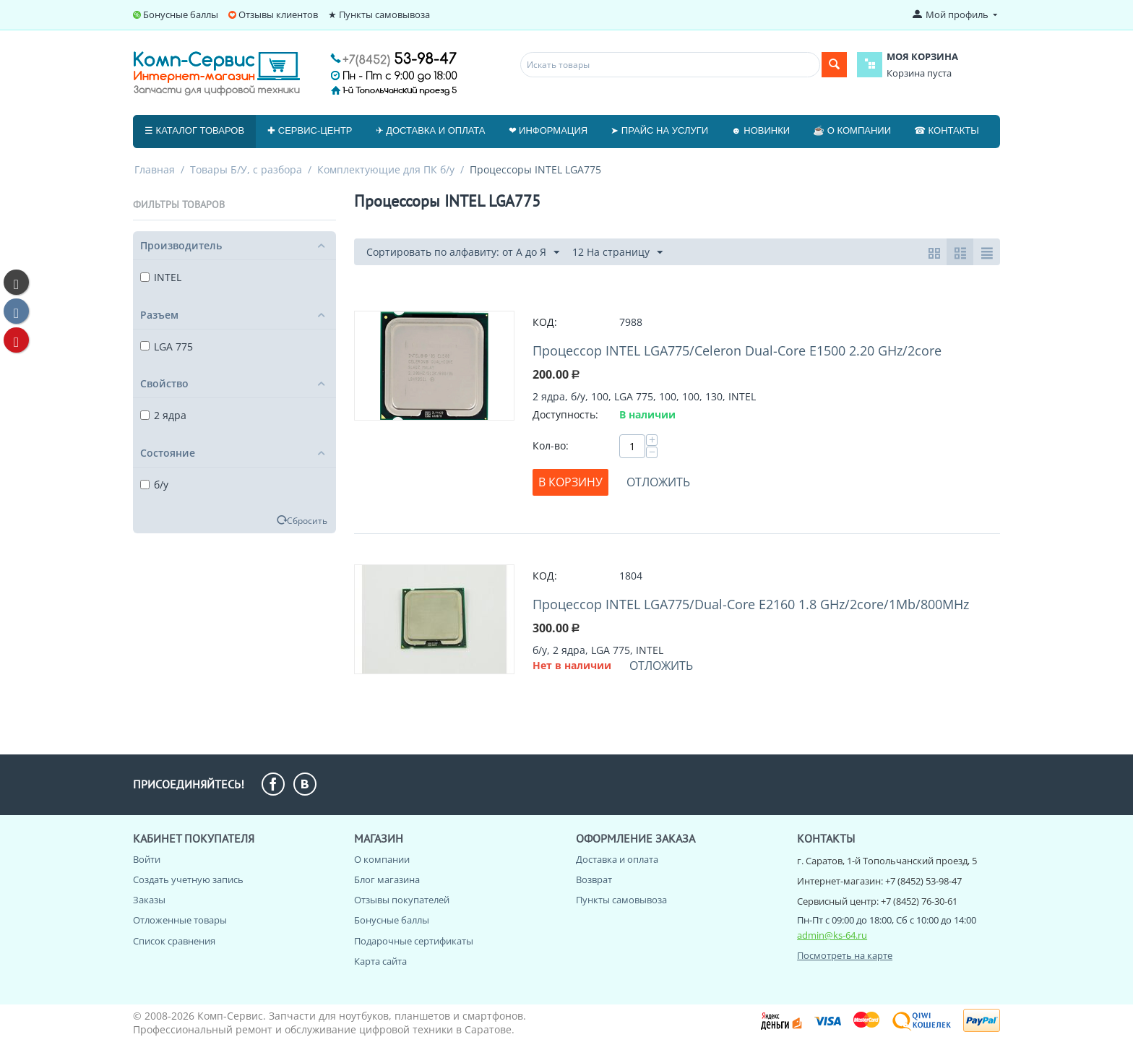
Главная (154, 169)
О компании (382, 859)
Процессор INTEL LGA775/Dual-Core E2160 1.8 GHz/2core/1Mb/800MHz (751, 604)
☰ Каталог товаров (194, 130)
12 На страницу (617, 252)
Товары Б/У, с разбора (246, 169)
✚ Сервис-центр (309, 130)
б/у (154, 484)
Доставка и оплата (617, 859)
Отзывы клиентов (278, 14)
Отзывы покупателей (401, 899)
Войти (146, 859)
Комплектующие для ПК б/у (386, 169)
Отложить (658, 482)
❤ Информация (548, 130)
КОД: (545, 322)
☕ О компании (852, 130)
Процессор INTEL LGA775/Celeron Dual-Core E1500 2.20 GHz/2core (737, 350)
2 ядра (163, 415)
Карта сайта (380, 961)
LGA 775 (166, 346)
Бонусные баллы (180, 14)
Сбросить (307, 520)
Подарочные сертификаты (413, 940)
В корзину (570, 482)
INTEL (160, 277)
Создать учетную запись (188, 879)
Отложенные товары (180, 919)
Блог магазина (387, 879)
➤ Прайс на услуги (659, 130)
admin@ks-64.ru (832, 935)
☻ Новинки (760, 130)
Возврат (594, 879)
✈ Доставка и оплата (431, 130)
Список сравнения (174, 940)
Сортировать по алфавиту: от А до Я (462, 252)
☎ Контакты (946, 130)
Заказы (149, 899)
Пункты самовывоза (621, 899)
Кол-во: (551, 445)
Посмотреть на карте (844, 955)
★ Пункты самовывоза (379, 14)
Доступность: (565, 414)
